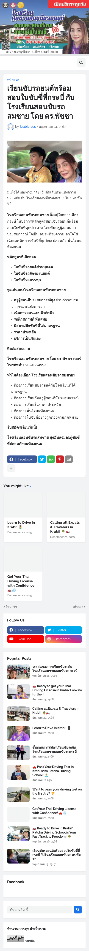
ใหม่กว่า (11, 607)
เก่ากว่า (78, 607)
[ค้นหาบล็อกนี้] (39, 909)
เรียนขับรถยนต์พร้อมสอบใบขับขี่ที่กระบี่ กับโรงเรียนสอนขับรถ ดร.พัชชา (56, 855)
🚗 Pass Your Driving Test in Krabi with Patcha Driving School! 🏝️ (53, 771)
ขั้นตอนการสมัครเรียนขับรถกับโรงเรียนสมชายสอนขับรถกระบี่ (54, 749)
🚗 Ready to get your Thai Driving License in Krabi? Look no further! (57, 690)
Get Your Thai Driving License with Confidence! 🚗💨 (21, 583)
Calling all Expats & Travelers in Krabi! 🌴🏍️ (65, 527)
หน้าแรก (13, 80)
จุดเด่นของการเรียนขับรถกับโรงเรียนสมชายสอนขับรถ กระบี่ (54, 669)
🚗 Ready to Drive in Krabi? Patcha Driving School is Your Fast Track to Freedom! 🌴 (54, 832)
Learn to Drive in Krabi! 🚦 (21, 524)
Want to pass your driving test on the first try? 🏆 (57, 791)
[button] (81, 62)
